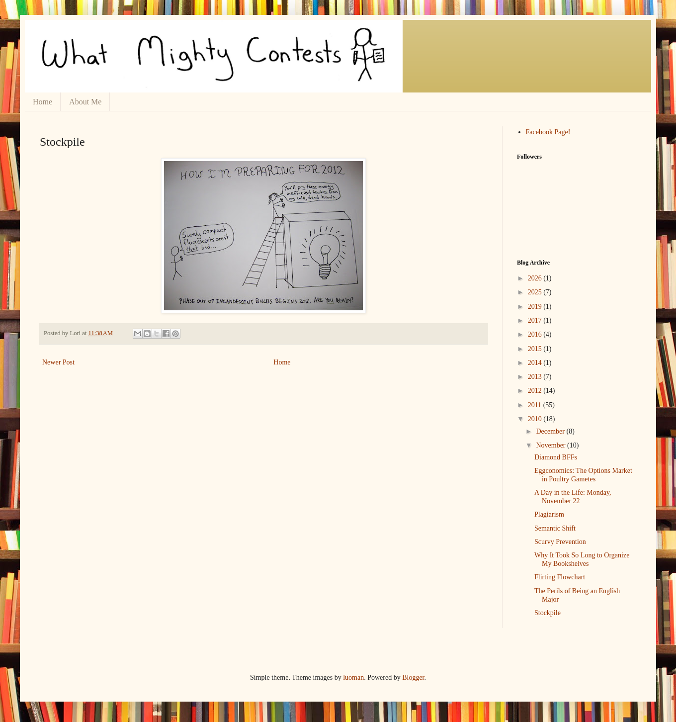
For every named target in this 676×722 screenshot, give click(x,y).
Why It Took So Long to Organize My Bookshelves (581, 559)
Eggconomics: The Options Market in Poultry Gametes (583, 475)
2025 (536, 292)
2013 (536, 376)
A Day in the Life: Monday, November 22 (572, 497)
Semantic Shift (555, 528)
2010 (536, 419)
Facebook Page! (548, 132)
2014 (536, 362)
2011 (535, 405)
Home (42, 101)
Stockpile (547, 613)
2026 (536, 278)
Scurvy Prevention (560, 541)
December (551, 431)
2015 (536, 349)
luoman (353, 677)
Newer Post (58, 362)
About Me (85, 101)
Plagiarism (549, 514)
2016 (536, 334)
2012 (536, 390)
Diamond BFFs (555, 457)
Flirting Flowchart (559, 577)
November (551, 445)
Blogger (413, 677)
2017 (536, 320)
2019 (536, 306)
